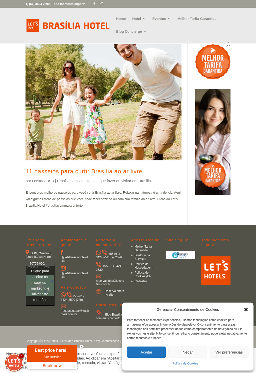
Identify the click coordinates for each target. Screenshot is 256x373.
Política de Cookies (185, 363)
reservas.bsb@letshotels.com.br (110, 282)
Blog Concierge (129, 31)
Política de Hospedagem (143, 265)
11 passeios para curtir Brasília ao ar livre (84, 171)
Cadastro (140, 281)
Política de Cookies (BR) (143, 274)
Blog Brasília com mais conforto (109, 316)
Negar (188, 352)
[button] (246, 309)
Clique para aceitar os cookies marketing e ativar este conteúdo (40, 285)
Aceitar (146, 352)
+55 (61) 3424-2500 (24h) (72, 298)
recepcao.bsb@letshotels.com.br (75, 312)
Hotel (136, 19)
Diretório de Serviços (142, 257)
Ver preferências (229, 352)
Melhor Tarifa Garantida (197, 19)
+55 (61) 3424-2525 (108, 255)
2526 (118, 257)
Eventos (159, 19)
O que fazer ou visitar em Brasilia (123, 181)
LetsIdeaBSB (43, 181)
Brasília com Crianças (75, 181)
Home (121, 19)
